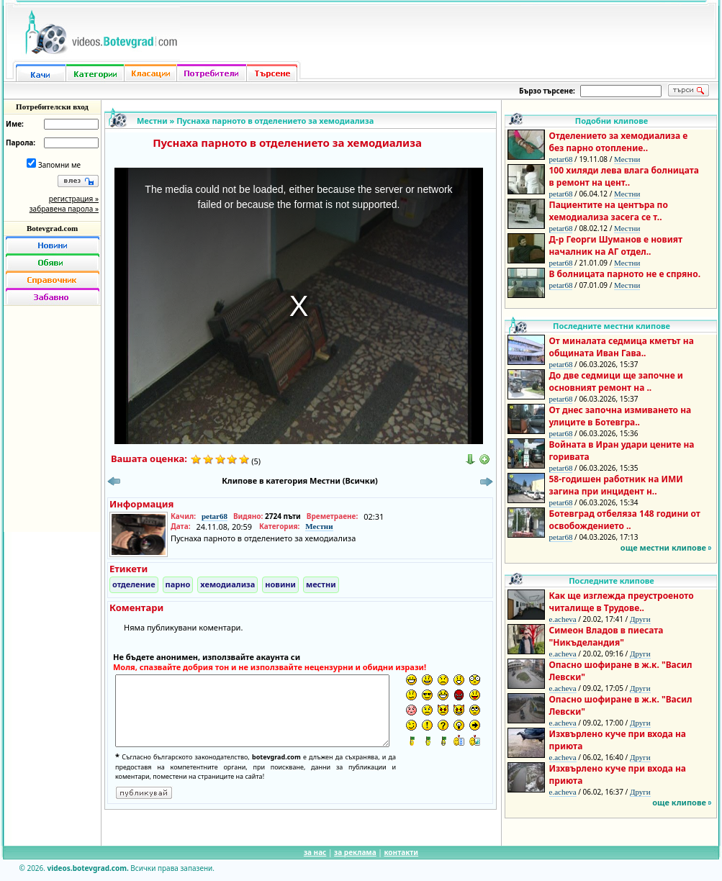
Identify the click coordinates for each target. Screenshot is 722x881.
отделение (133, 584)
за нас (315, 852)
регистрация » (74, 199)
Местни (152, 120)
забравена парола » (64, 209)
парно (178, 584)
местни (321, 584)
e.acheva (563, 619)
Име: (15, 124)
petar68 (214, 516)
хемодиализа (227, 584)
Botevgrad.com (52, 228)
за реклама (355, 852)
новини (280, 584)
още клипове (679, 802)
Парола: (20, 142)
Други (640, 619)
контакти (401, 852)
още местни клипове (663, 547)
